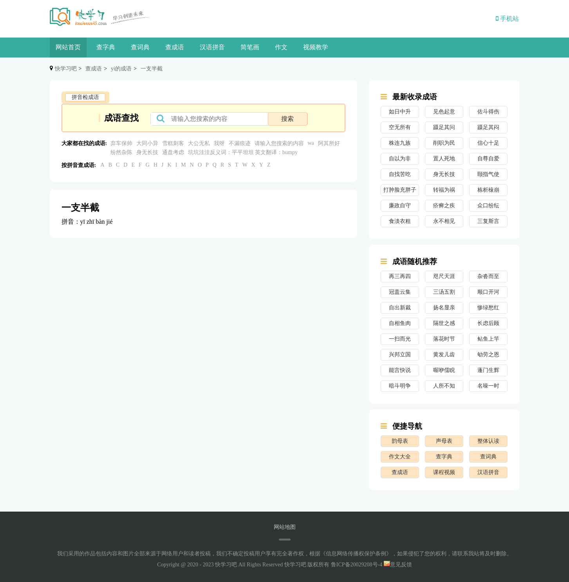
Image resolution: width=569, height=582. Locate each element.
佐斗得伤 (488, 112)
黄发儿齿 (444, 354)
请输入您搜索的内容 (279, 143)
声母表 (444, 441)
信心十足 (488, 143)
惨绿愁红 (488, 308)
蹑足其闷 (488, 127)
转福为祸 (444, 190)
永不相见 (444, 221)
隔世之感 (444, 323)
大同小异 (147, 143)
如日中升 (400, 112)
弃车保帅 (121, 143)
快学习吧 (66, 69)
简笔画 (249, 47)
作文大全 (400, 457)
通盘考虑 (173, 152)
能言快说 (400, 370)
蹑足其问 (444, 127)
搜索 (287, 118)
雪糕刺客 (173, 143)
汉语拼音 (212, 47)
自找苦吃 (400, 174)
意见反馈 (398, 565)
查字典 (105, 47)
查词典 (140, 47)
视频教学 (315, 47)
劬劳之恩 (488, 354)
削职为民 (444, 143)
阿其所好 (329, 143)
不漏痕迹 (240, 143)
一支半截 (152, 69)
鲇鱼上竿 (488, 339)
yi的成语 (121, 69)
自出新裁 (400, 308)
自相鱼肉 (400, 323)
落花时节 (444, 339)
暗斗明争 (400, 386)
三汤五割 (444, 292)
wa (311, 143)
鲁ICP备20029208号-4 (356, 565)
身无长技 (147, 152)
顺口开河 (488, 292)
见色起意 (444, 112)
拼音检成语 (85, 97)
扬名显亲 (444, 308)
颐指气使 (488, 174)
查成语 (174, 47)
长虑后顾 (488, 323)
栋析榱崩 (488, 190)
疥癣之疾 (444, 205)
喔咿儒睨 (444, 370)
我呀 (219, 143)
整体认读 (488, 441)
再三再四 (400, 276)
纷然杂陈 (121, 152)
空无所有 (400, 127)
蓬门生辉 (488, 370)
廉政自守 (400, 205)
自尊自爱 (488, 159)
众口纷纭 (488, 205)
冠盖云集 (400, 292)
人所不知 (444, 386)
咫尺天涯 (444, 276)
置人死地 (444, 159)
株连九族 (400, 143)
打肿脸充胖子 (399, 190)
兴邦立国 (400, 354)
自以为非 (400, 159)
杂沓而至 (488, 276)
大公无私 (199, 143)
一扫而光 (400, 339)
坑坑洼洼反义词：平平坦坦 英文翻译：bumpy (243, 152)
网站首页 (68, 47)
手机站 (507, 18)
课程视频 (444, 472)
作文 (281, 47)
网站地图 (285, 527)
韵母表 (400, 441)
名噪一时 (488, 386)
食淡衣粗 (400, 221)
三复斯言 (488, 221)
